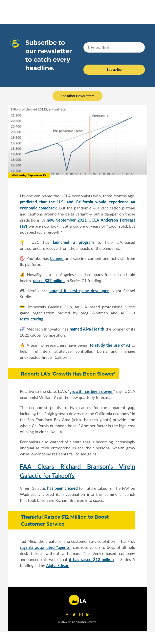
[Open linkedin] (87, 614)
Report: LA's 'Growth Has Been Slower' (68, 374)
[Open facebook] (67, 614)
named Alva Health (87, 328)
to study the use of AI (110, 345)
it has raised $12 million (91, 559)
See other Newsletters (77, 96)
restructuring (31, 318)
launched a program (73, 242)
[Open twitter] (74, 614)
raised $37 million (49, 280)
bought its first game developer (79, 290)
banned (57, 258)
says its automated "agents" (45, 547)
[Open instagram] (81, 614)
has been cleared (62, 488)
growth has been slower (91, 391)
